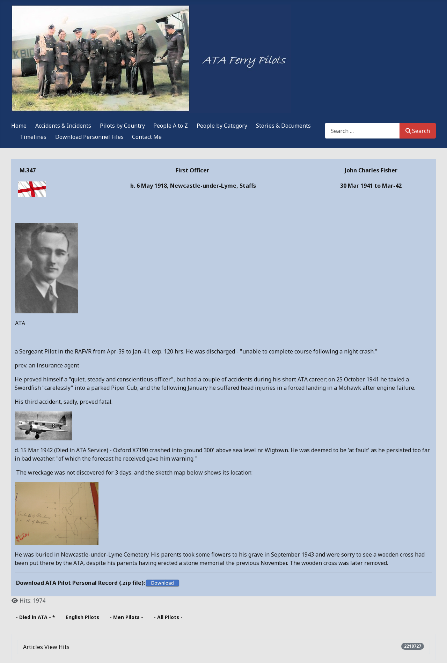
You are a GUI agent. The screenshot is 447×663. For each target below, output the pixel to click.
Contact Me (147, 137)
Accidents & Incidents (63, 125)
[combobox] (362, 131)
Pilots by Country (122, 125)
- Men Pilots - (126, 617)
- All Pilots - (168, 617)
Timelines (33, 137)
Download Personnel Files (89, 137)
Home (19, 125)
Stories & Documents (283, 125)
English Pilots (82, 617)
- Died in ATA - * (35, 617)
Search (417, 131)
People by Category (222, 125)
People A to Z (170, 125)
